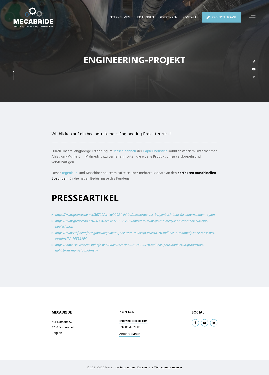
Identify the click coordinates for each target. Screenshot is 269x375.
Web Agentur (162, 367)
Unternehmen (118, 17)
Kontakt (190, 17)
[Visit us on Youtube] (253, 69)
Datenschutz (145, 367)
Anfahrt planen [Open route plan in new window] (129, 334)
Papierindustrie (155, 151)
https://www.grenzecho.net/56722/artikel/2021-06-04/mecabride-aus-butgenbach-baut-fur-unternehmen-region (135, 214)
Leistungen (145, 17)
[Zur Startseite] (33, 17)
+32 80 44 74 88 (129, 327)
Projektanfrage (224, 17)
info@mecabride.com (133, 321)
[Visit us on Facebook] (253, 61)
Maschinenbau (124, 151)
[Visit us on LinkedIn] (253, 76)
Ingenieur (69, 173)
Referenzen (168, 17)
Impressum (127, 367)
